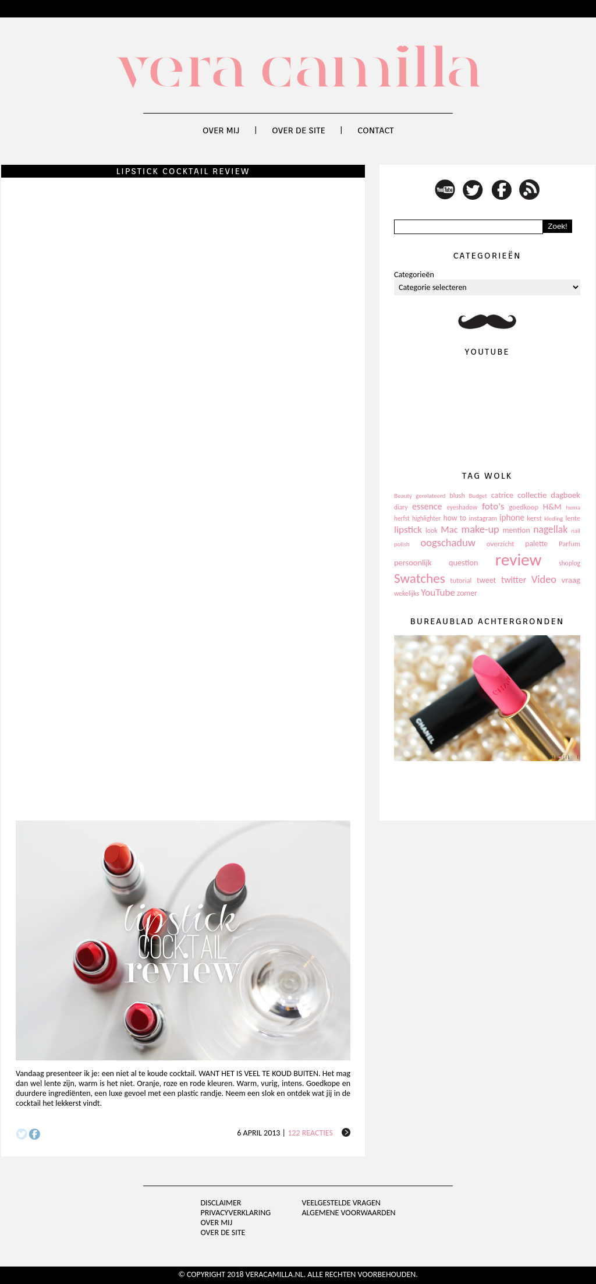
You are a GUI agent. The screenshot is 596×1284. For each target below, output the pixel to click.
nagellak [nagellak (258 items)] (550, 529)
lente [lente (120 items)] (572, 518)
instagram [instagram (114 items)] (482, 518)
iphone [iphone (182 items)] (511, 517)
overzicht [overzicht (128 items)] (501, 543)
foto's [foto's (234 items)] (493, 506)
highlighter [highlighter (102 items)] (426, 518)
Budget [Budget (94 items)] (478, 496)
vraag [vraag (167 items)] (570, 580)
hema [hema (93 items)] (573, 507)
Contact (375, 130)
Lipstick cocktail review (183, 171)
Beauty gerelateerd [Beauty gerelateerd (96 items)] (420, 496)
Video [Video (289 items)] (543, 579)
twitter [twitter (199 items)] (514, 579)
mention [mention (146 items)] (516, 530)
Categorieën (414, 275)
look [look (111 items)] (431, 530)
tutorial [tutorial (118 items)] (460, 580)
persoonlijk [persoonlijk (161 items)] (413, 562)
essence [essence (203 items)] (427, 506)
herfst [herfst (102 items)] (402, 518)
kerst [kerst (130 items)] (534, 518)
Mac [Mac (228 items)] (449, 529)
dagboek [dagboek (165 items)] (565, 495)
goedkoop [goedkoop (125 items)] (523, 507)
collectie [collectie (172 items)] (532, 495)
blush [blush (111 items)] (457, 495)
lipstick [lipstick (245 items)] (408, 529)
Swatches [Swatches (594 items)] (419, 578)
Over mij (221, 130)
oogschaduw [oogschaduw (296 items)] (448, 542)
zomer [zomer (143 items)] (467, 593)
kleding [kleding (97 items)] (553, 518)
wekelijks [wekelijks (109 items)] (406, 593)
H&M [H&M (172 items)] (552, 506)
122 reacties (310, 1133)
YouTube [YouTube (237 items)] (438, 592)
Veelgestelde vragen (340, 1203)
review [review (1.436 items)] (518, 559)
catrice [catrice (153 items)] (502, 495)
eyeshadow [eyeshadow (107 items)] (461, 507)
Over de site (298, 130)
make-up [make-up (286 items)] (480, 529)
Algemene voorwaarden (348, 1213)
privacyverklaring (236, 1213)
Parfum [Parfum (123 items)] (569, 543)
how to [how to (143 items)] (455, 518)
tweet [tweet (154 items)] (486, 580)
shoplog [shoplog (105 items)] (569, 563)
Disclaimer (221, 1203)
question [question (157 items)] (463, 562)
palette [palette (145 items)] (536, 544)
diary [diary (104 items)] (400, 507)
